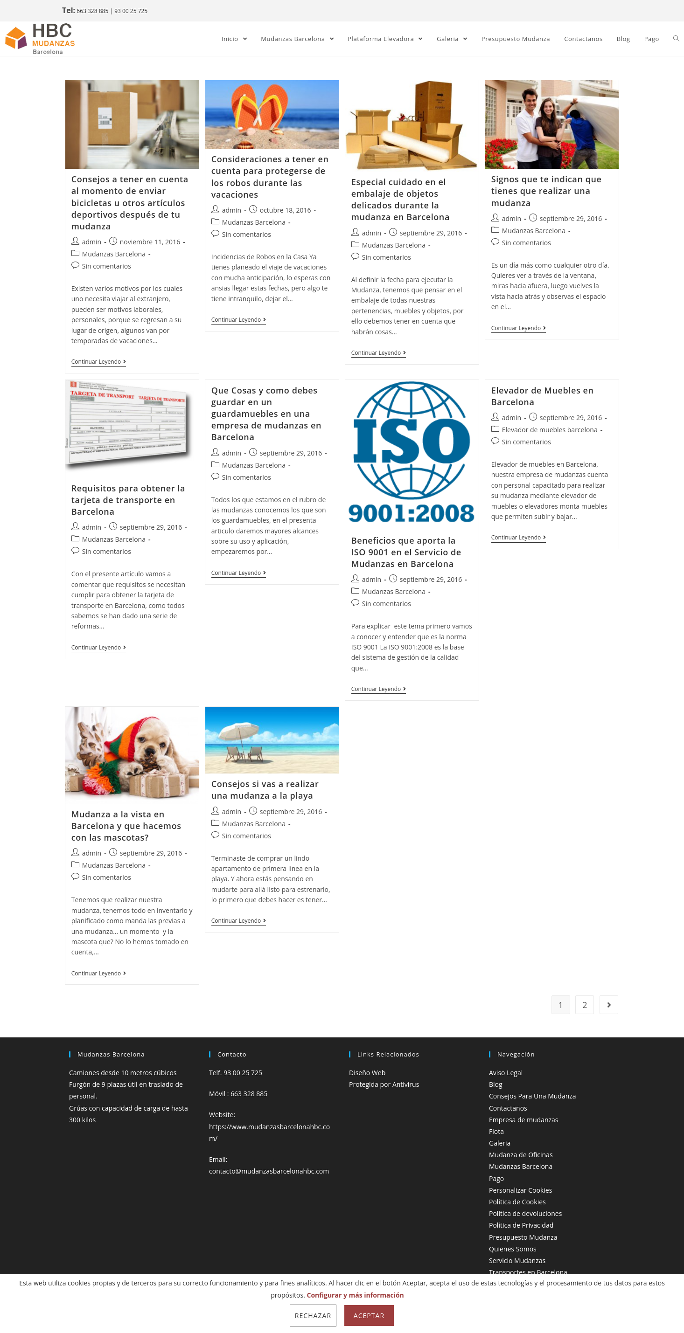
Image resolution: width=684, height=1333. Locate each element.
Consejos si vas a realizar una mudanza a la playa (265, 789)
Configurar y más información (355, 1295)
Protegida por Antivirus (384, 1084)
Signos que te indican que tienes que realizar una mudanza (546, 190)
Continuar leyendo (98, 362)
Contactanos (508, 1108)
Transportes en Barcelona (528, 1272)
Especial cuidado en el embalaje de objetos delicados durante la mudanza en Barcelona (400, 199)
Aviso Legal (506, 1072)
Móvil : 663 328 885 (238, 1093)
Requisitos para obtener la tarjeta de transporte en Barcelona (128, 500)
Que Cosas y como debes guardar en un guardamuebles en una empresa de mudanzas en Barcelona (266, 414)
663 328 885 (92, 11)
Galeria (499, 1143)
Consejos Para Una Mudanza (532, 1095)
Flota (496, 1131)
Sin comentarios (106, 266)
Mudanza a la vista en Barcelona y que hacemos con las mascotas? (126, 825)
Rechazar (313, 1315)
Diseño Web (367, 1072)
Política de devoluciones (525, 1213)
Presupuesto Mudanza (523, 1237)
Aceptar (369, 1315)
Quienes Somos (513, 1248)
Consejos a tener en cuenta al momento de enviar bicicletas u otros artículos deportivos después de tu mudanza (129, 202)
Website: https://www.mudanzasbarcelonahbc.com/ (269, 1126)
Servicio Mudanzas (517, 1260)
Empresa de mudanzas (523, 1119)
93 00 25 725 (130, 11)
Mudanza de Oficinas (521, 1154)
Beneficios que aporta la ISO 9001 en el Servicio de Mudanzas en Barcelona (406, 552)
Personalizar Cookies (520, 1190)
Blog (496, 1084)
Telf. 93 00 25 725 (235, 1072)
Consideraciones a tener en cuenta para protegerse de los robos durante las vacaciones (270, 176)
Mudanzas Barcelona (114, 253)
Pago (496, 1178)
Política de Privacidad (521, 1225)
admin (91, 241)
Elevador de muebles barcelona (550, 429)
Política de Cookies (517, 1201)
